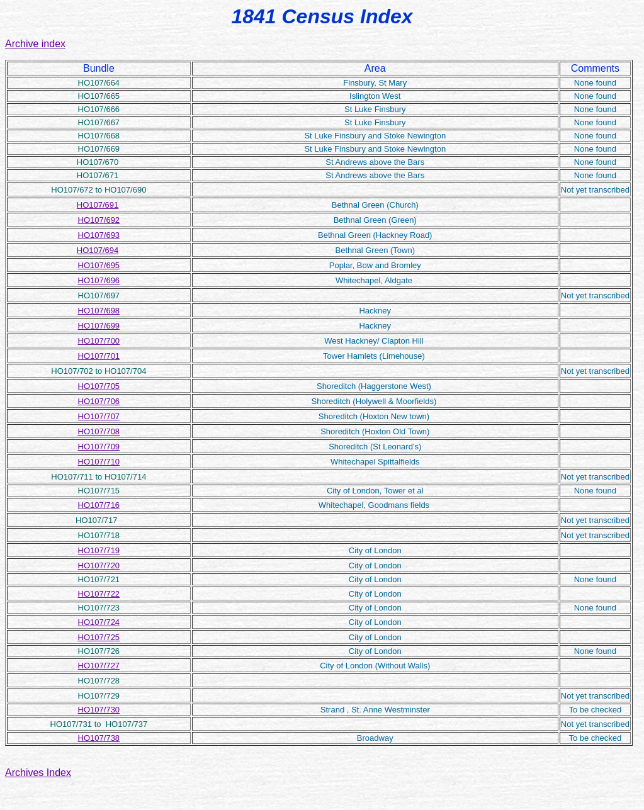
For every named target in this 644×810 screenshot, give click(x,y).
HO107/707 (99, 416)
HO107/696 (99, 280)
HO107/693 (99, 235)
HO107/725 (99, 637)
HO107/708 (99, 431)
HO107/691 (98, 205)
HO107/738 (99, 738)
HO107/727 (99, 665)
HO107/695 (99, 265)
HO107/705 (99, 386)
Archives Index (38, 772)
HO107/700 (99, 341)
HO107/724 (99, 622)
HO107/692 (99, 220)
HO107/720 (99, 565)
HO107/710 (99, 461)
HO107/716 (99, 505)
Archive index (35, 43)
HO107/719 (99, 550)
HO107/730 (99, 709)
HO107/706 (99, 401)
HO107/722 (99, 594)
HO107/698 (99, 310)
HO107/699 (99, 325)
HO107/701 (99, 356)
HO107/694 (98, 250)
